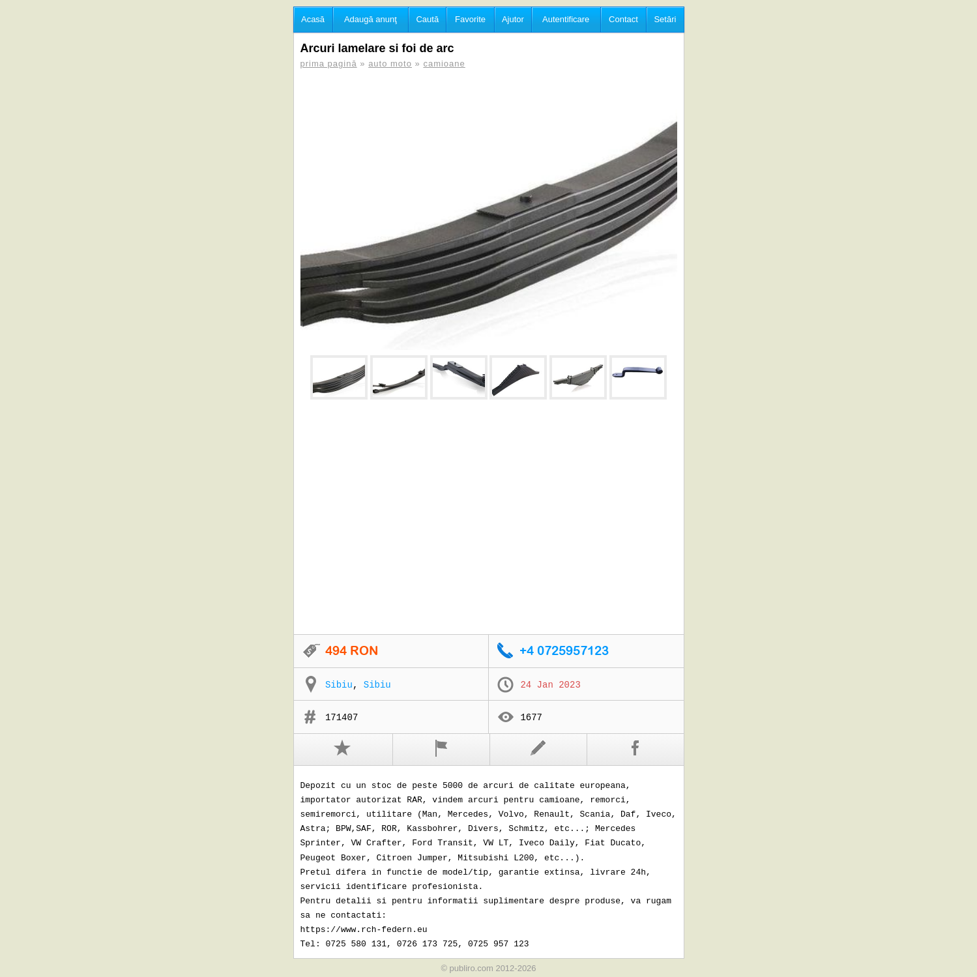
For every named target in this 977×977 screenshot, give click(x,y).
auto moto (390, 63)
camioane (444, 63)
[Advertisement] (488, 517)
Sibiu (339, 685)
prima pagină (328, 63)
